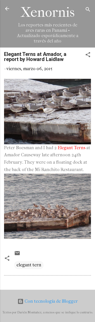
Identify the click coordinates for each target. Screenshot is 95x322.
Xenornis (48, 12)
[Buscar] (88, 10)
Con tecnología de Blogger (47, 301)
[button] (88, 55)
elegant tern (28, 265)
